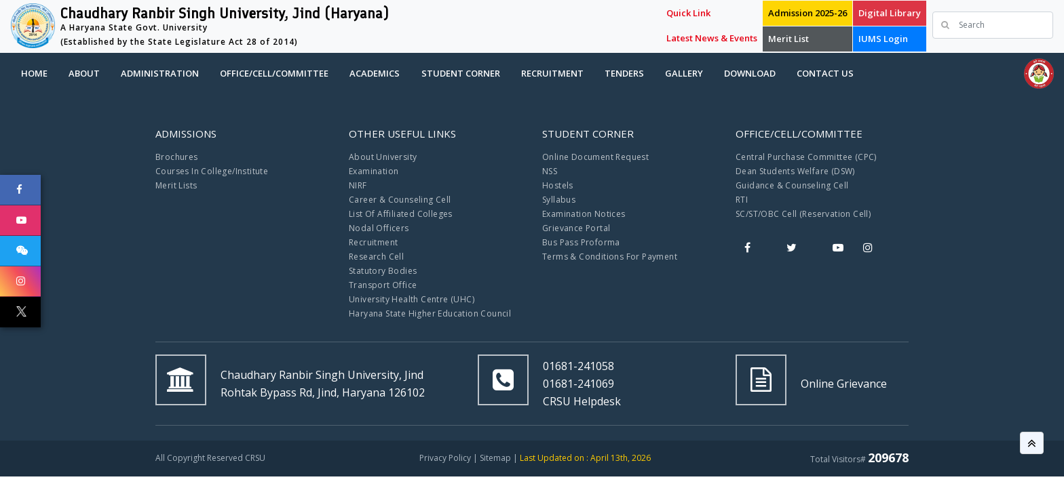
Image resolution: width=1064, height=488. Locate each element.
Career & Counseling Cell (400, 199)
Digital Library (889, 13)
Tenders (624, 73)
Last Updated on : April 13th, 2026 (585, 458)
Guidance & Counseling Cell (792, 185)
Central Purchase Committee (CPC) (806, 157)
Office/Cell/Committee (274, 73)
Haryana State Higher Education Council (430, 313)
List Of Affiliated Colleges (401, 214)
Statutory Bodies (383, 271)
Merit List (788, 39)
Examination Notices (584, 214)
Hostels (557, 185)
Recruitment (552, 73)
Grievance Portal (576, 228)
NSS (549, 171)
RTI (742, 199)
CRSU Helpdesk (582, 401)
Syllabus (558, 199)
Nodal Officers (379, 228)
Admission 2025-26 (807, 13)
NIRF (358, 185)
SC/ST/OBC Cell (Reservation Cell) (803, 214)
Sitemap (495, 458)
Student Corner (460, 73)
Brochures (176, 157)
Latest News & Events (711, 38)
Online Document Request (595, 157)
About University (383, 157)
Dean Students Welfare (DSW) (795, 171)
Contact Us (825, 73)
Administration (160, 73)
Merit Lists (176, 185)
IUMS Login (883, 39)
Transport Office (383, 285)
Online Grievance (844, 383)
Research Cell (376, 256)
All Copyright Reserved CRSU (210, 458)
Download (750, 73)
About (84, 73)
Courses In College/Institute (211, 171)
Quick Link (688, 13)
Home (34, 73)
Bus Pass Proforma (581, 242)
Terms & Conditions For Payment (609, 256)
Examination (373, 171)
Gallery (684, 73)
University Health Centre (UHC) (411, 299)
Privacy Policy (445, 458)
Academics (374, 73)
